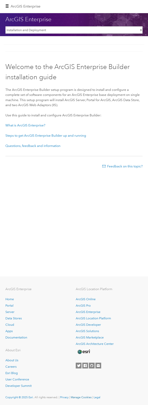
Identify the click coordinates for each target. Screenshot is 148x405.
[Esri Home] (83, 352)
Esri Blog (11, 373)
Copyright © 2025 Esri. (19, 397)
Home (9, 299)
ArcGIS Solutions (87, 331)
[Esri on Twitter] (79, 365)
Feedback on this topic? (125, 166)
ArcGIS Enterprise (25, 6)
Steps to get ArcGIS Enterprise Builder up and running (45, 135)
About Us (11, 360)
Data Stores (13, 318)
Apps (9, 331)
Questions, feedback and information (33, 146)
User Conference (17, 379)
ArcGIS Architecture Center (95, 344)
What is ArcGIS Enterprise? (25, 125)
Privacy (64, 397)
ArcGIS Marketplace (90, 337)
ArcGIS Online (86, 299)
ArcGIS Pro (83, 305)
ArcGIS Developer (88, 325)
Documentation (16, 337)
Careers (11, 366)
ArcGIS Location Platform (93, 318)
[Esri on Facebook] (85, 365)
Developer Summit (18, 386)
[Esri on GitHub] (92, 365)
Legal (97, 397)
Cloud (9, 325)
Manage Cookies (81, 397)
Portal (9, 305)
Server (9, 312)
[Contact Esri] (98, 365)
